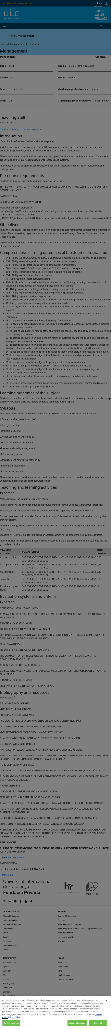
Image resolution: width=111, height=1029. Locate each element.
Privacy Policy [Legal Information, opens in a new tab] (14, 1022)
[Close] (106, 1006)
